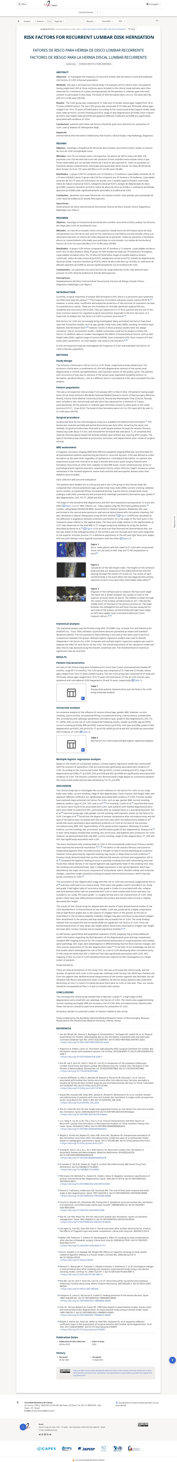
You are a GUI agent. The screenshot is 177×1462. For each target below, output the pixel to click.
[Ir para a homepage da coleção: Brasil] (76, 4)
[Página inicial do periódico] (18, 21)
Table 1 (136, 679)
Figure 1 (68, 504)
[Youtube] (50, 1433)
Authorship (71, 63)
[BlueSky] (40, 1433)
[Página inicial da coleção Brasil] (26, 1428)
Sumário (27, 21)
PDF (120, 21)
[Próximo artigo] (60, 21)
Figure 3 (89, 527)
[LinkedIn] (45, 1433)
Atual (49, 21)
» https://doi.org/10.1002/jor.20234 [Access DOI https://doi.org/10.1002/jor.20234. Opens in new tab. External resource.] (76, 1258)
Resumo (89, 21)
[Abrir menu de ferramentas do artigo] (23, 1341)
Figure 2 (123, 514)
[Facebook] (48, 1433)
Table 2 (84, 730)
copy (131, 29)
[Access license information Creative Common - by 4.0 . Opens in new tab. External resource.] (65, 1370)
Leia (75, 1458)
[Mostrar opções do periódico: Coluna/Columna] (97, 12)
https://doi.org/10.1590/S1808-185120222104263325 (104, 29)
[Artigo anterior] (39, 21)
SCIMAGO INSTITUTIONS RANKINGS (96, 63)
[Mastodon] (42, 1433)
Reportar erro (174, 522)
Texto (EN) (106, 21)
